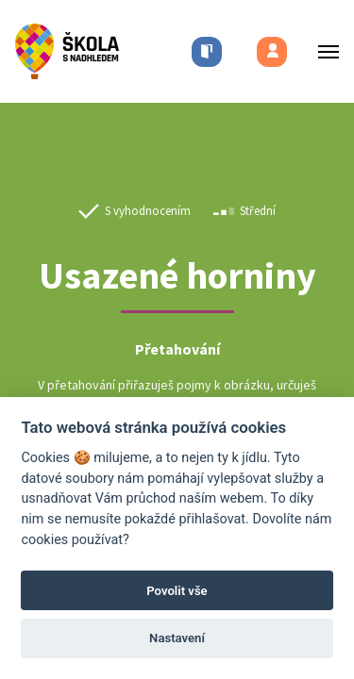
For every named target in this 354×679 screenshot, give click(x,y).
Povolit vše (176, 591)
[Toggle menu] (323, 51)
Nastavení (177, 638)
